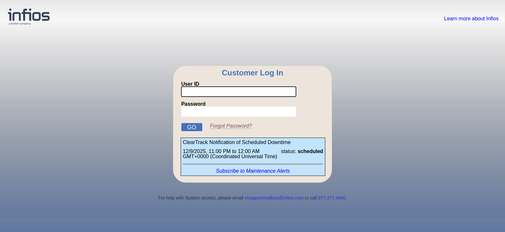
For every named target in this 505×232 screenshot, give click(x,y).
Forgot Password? (231, 126)
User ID (238, 89)
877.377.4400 (332, 197)
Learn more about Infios (471, 18)
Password (238, 109)
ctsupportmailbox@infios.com (273, 197)
